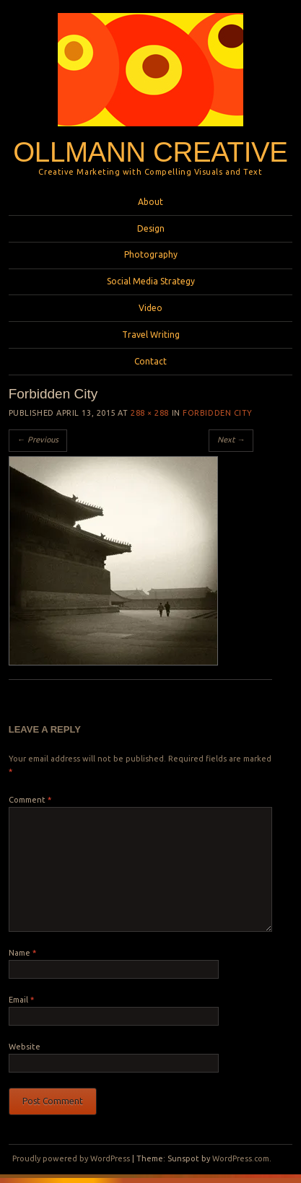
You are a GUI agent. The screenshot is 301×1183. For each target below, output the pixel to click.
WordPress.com (240, 1158)
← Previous (37, 439)
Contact (150, 361)
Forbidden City (218, 413)
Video (150, 308)
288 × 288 (150, 413)
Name (22, 952)
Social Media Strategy (151, 281)
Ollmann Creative (150, 151)
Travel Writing (151, 334)
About (150, 201)
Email (21, 999)
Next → (231, 439)
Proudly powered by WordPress (71, 1158)
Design (151, 228)
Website (24, 1046)
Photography (151, 254)
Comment (30, 799)
